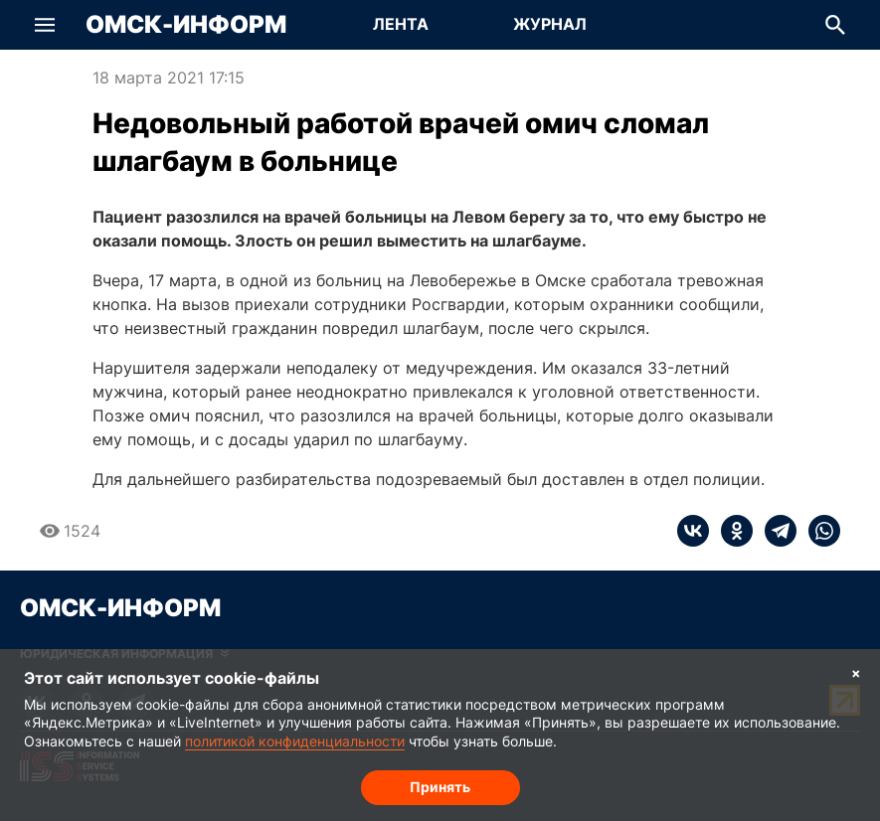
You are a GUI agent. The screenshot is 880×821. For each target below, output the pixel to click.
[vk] (693, 531)
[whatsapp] (818, 531)
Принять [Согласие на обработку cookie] (440, 786)
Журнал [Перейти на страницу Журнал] (550, 24)
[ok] (731, 531)
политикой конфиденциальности (295, 741)
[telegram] (774, 531)
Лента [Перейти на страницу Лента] (401, 24)
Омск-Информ (186, 25)
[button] (45, 25)
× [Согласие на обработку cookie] (856, 672)
